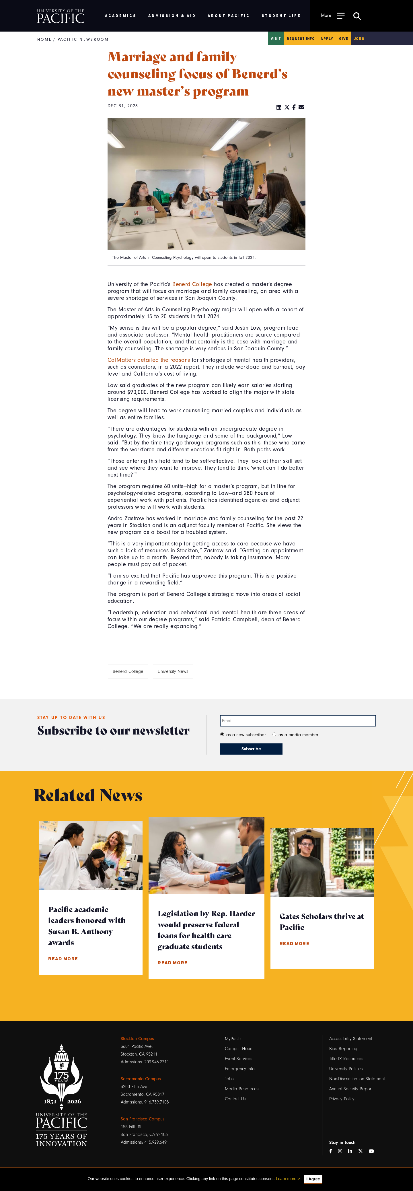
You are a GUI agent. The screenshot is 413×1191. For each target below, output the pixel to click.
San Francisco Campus (143, 1119)
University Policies (346, 1068)
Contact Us (235, 1098)
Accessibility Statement (350, 1038)
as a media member (298, 734)
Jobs (359, 38)
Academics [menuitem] (121, 15)
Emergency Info (240, 1068)
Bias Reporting (343, 1048)
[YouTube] (374, 1151)
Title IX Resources (346, 1058)
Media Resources (242, 1088)
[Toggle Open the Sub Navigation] (333, 15)
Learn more (286, 1178)
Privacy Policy (341, 1098)
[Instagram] (342, 1151)
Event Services (238, 1058)
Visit (276, 38)
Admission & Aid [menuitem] (172, 15)
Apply (327, 38)
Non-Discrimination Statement (357, 1078)
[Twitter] (287, 107)
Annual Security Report (351, 1088)
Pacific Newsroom (83, 39)
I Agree (313, 1179)
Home (44, 39)
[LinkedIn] (279, 107)
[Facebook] (294, 107)
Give (343, 38)
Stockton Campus (137, 1038)
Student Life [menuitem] (281, 15)
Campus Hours (239, 1048)
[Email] (301, 107)
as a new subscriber (246, 734)
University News (173, 671)
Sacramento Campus (141, 1078)
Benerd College (192, 284)
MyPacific (233, 1038)
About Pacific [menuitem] (229, 15)
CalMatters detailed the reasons (149, 360)
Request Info (301, 38)
